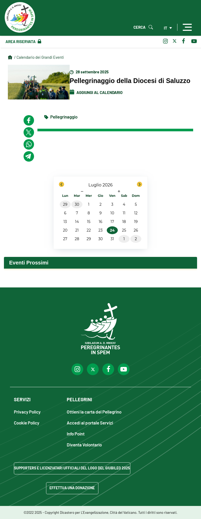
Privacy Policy (27, 412)
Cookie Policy (26, 423)
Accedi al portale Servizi (90, 423)
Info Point (76, 433)
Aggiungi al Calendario (96, 92)
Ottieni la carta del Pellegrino (94, 412)
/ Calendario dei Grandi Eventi (39, 57)
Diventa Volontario (84, 444)
